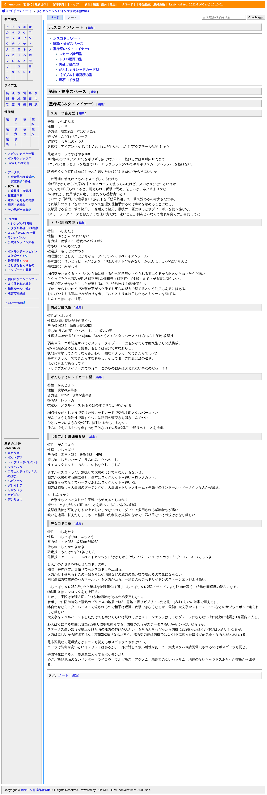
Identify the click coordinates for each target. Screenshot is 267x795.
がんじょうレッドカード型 (79, 69)
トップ (74, 4)
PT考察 (12, 219)
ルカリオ (14, 453)
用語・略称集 (16, 204)
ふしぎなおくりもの (21, 265)
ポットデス (15, 457)
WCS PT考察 (26, 232)
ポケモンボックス (19, 158)
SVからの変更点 (18, 163)
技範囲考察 (15, 195)
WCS (11, 232)
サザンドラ (15, 490)
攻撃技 (15, 191)
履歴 (112, 4)
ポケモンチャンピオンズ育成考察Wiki (62, 11)
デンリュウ (15, 499)
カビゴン (14, 495)
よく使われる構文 (19, 283)
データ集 (14, 172)
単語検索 (145, 4)
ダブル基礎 (18, 228)
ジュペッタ (15, 467)
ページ (55, 17)
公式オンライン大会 (21, 242)
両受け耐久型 (69, 64)
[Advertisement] (21, 373)
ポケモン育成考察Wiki (35, 790)
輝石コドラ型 (69, 80)
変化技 (27, 191)
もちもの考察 (25, 200)
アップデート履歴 (19, 270)
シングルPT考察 (21, 223)
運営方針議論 (16, 293)
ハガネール (15, 480)
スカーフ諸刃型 (70, 54)
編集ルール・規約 (19, 288)
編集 (96, 4)
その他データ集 (18, 209)
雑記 (75, 675)
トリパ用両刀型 (70, 59)
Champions (12, 4)
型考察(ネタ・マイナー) (71, 49)
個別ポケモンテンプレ (22, 279)
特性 (27, 181)
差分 (104, 4)
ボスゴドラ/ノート (17, 11)
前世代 (27, 4)
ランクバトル (16, 237)
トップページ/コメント (23, 462)
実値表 (15, 181)
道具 (11, 200)
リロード (127, 4)
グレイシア (15, 485)
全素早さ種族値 (21, 177)
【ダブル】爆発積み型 (75, 75)
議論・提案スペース (68, 43)
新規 (87, 4)
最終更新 (159, 4)
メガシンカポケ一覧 (21, 153)
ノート (63, 675)
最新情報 (14, 260)
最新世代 (40, 4)
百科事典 (58, 4)
